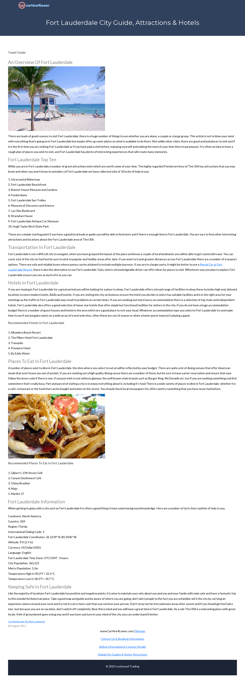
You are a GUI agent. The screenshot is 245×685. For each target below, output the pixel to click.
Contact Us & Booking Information (122, 639)
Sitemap (140, 631)
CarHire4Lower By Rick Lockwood (26, 621)
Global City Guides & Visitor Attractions (122, 654)
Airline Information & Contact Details (122, 647)
